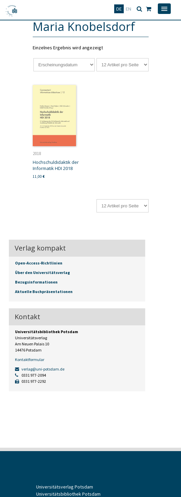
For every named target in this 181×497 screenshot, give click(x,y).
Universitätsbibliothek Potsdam (68, 494)
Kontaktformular (29, 359)
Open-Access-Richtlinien (38, 262)
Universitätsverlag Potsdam (64, 487)
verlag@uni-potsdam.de (39, 369)
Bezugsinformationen (36, 282)
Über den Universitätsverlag (42, 272)
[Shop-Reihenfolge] (64, 64)
